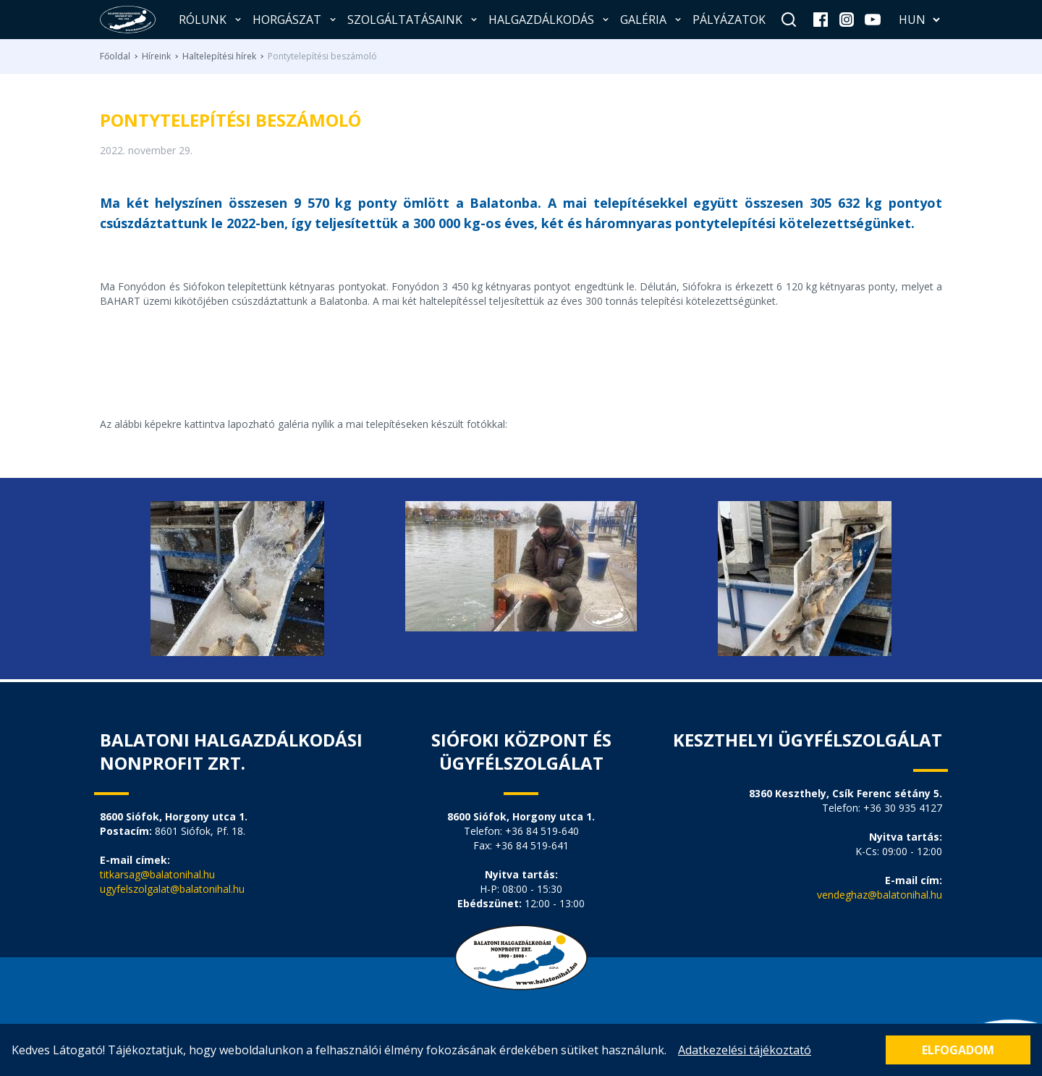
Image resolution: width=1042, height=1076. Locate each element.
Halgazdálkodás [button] (549, 20)
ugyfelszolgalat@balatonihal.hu (172, 889)
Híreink (156, 56)
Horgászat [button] (296, 20)
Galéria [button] (652, 20)
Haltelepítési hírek (219, 56)
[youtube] (872, 19)
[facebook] (820, 19)
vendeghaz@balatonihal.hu (879, 894)
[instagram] (846, 19)
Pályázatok (729, 20)
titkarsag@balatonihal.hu (157, 874)
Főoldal (115, 56)
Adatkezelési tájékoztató (744, 1050)
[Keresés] (788, 19)
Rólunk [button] (211, 20)
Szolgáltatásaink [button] (413, 20)
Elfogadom (958, 1050)
